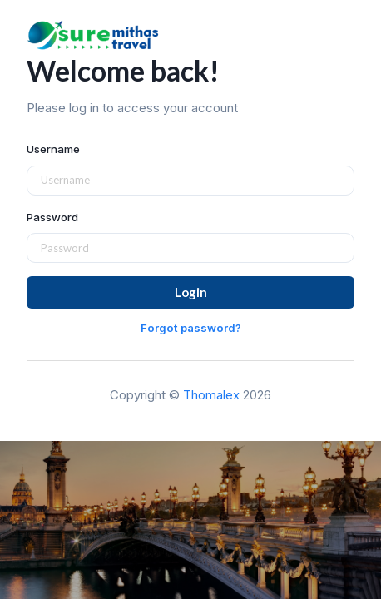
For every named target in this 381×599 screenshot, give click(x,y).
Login (191, 292)
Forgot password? (191, 327)
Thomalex (211, 395)
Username (53, 149)
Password (52, 217)
